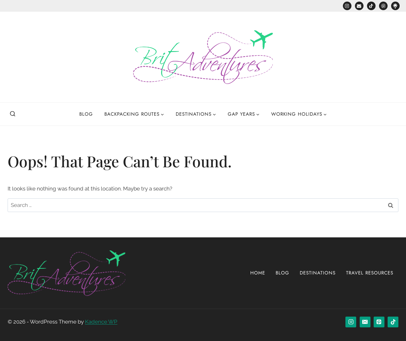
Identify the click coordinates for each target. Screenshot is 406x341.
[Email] (359, 6)
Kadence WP (101, 321)
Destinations (318, 272)
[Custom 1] (395, 6)
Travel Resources (369, 272)
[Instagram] (347, 6)
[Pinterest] (383, 6)
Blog (86, 114)
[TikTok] (371, 6)
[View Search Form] (13, 114)
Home (257, 272)
